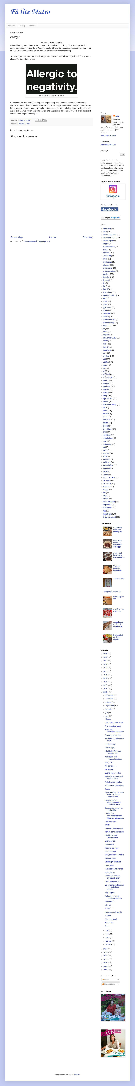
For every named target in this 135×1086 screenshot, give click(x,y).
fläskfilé (106, 289)
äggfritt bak (107, 514)
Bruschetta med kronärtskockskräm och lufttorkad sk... (113, 802)
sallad (105, 450)
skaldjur (106, 453)
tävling (105, 499)
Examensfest (110, 841)
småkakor (107, 462)
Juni (106, 926)
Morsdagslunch (111, 919)
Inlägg (105, 980)
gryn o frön (107, 307)
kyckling (106, 356)
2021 (105, 671)
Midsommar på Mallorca (114, 786)
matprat (106, 392)
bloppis (106, 244)
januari (108, 944)
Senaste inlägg (17, 237)
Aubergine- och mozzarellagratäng (113, 758)
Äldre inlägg (87, 237)
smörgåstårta (108, 465)
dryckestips (107, 262)
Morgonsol (109, 762)
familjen (106, 274)
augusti (108, 709)
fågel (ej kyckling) (110, 295)
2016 (105, 689)
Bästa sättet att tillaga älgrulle (118, 637)
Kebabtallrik (109, 902)
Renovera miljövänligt (113, 912)
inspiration (107, 326)
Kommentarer (108, 984)
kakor (105, 344)
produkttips (107, 429)
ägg (104, 511)
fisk (104, 286)
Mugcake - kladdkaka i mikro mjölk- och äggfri (118, 543)
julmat (105, 341)
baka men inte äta (110, 238)
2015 (105, 692)
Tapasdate (109, 769)
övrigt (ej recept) (24, 124)
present (106, 426)
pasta (105, 411)
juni (107, 716)
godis (105, 301)
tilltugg (105, 490)
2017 (105, 685)
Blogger (77, 1074)
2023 (105, 664)
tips (104, 493)
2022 (105, 668)
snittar (105, 471)
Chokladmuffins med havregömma (113, 752)
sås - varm (107, 484)
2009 (105, 966)
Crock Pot (107, 256)
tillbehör (106, 487)
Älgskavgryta (110, 893)
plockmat (106, 420)
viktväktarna (107, 508)
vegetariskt (107, 505)
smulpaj (106, 459)
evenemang (107, 268)
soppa (105, 474)
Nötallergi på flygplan (113, 782)
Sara (117, 116)
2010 (105, 963)
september (109, 706)
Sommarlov (109, 844)
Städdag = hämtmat (113, 862)
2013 (105, 952)
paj (104, 408)
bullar (105, 250)
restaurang (107, 444)
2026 (105, 654)
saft (104, 447)
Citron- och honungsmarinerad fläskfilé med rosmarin (114, 816)
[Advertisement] (51, 214)
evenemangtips (109, 271)
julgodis (106, 335)
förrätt (105, 298)
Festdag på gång (111, 848)
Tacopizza (109, 909)
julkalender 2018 (109, 338)
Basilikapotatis (111, 821)
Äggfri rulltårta (118, 579)
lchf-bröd (106, 374)
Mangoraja (109, 923)
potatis (105, 423)
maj (107, 930)
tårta (104, 496)
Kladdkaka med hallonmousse (111, 836)
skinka (105, 456)
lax (104, 368)
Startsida (11, 26)
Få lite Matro (30, 12)
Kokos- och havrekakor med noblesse (118, 555)
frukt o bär (107, 292)
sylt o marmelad (109, 477)
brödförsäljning (109, 247)
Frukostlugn (109, 748)
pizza (105, 417)
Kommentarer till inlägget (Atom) (37, 241)
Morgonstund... (111, 766)
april (107, 934)
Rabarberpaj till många (114, 869)
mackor (106, 380)
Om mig (22, 26)
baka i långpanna (110, 235)
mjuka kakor (107, 399)
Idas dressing (110, 851)
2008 (105, 970)
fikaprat (106, 280)
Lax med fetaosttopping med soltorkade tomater (114, 887)
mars (107, 937)
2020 (105, 675)
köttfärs (106, 362)
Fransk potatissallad (113, 735)
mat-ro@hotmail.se (108, 145)
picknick (106, 414)
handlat (106, 317)
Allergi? (108, 905)
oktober (108, 702)
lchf (104, 371)
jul (104, 329)
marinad (106, 383)
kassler (106, 347)
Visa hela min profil (108, 135)
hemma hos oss (109, 320)
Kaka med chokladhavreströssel (114, 731)
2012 (105, 956)
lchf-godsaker (108, 377)
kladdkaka (107, 350)
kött (104, 359)
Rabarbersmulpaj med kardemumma (114, 777)
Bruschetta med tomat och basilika (114, 809)
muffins (106, 401)
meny (105, 395)
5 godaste (107, 228)
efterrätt (106, 265)
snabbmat (107, 468)
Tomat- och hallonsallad (114, 832)
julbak (105, 332)
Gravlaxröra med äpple (114, 722)
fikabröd (106, 277)
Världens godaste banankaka (117, 568)
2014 (105, 949)
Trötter (107, 825)
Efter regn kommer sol (114, 828)
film (104, 283)
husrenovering (108, 323)
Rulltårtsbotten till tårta (118, 610)
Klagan (108, 719)
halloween (107, 313)
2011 (105, 959)
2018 (105, 682)
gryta (105, 310)
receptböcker (108, 438)
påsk (105, 432)
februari (108, 941)
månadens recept (110, 405)
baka (105, 232)
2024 (105, 661)
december (109, 695)
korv (104, 353)
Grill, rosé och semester (114, 855)
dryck (105, 259)
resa (104, 441)
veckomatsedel (109, 502)
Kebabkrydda (110, 858)
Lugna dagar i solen (113, 773)
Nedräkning (109, 865)
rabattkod (106, 435)
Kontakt (32, 26)
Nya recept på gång (113, 726)
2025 (105, 657)
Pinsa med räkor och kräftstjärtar (117, 530)
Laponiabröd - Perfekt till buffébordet (118, 624)
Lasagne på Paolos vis (112, 592)
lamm (105, 365)
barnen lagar (108, 241)
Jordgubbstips (110, 744)
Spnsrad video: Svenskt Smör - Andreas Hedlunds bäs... (114, 794)
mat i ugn (106, 386)
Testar (107, 789)
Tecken (108, 916)
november (109, 699)
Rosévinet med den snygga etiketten (112, 877)
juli (106, 713)
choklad (106, 253)
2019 (105, 678)
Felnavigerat (110, 872)
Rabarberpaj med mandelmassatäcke (113, 897)
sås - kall (106, 480)
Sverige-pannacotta (112, 881)
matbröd (106, 389)
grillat (105, 304)
